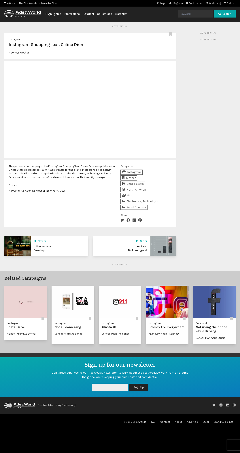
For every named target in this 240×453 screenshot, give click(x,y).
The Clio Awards (28, 3)
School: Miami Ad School (21, 333)
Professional (72, 14)
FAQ (153, 421)
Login (161, 3)
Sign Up (138, 387)
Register (176, 3)
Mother (24, 52)
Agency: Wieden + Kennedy (164, 333)
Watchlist (121, 14)
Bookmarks (194, 3)
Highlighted (53, 14)
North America (134, 189)
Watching (213, 3)
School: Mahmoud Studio (210, 337)
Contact (165, 421)
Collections (104, 14)
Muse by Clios (49, 3)
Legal (206, 421)
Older (141, 241)
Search (224, 14)
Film (127, 195)
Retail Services (134, 207)
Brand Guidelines (223, 421)
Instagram (15, 39)
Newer (40, 241)
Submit (230, 3)
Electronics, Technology (140, 201)
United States (133, 183)
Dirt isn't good (137, 250)
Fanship (39, 250)
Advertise (192, 421)
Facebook (201, 323)
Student (89, 14)
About (178, 421)
